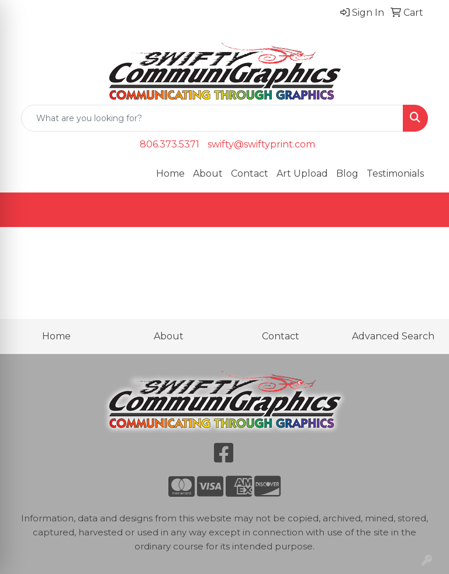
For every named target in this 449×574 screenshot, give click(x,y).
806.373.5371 (169, 144)
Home (170, 173)
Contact (249, 173)
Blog (347, 173)
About (208, 173)
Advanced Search (393, 336)
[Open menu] (425, 210)
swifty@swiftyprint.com (261, 144)
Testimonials (395, 173)
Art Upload (302, 173)
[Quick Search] (212, 118)
